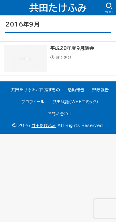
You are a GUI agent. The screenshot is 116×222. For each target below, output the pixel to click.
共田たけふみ (58, 8)
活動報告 (76, 90)
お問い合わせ (60, 114)
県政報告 (100, 90)
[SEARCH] (109, 8)
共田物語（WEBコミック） (75, 102)
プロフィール (33, 102)
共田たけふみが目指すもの (35, 90)
